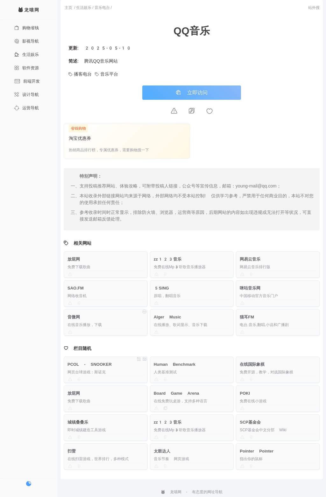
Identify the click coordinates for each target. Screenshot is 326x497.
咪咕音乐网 (250, 288)
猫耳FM (247, 317)
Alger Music (167, 317)
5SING (161, 288)
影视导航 (26, 41)
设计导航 (26, 94)
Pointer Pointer (256, 451)
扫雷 (71, 451)
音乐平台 (106, 74)
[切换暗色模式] (29, 483)
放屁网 (73, 259)
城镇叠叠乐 (77, 422)
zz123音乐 (168, 259)
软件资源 (26, 67)
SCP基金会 (250, 422)
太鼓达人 (162, 451)
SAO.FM (75, 288)
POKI (245, 393)
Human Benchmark (174, 364)
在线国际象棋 (252, 364)
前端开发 (27, 81)
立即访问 (192, 93)
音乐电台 (102, 7)
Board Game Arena (176, 393)
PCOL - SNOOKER (89, 364)
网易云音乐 (250, 259)
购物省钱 (26, 27)
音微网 (73, 317)
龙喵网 (171, 492)
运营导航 (26, 108)
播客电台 (80, 74)
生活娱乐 (26, 54)
